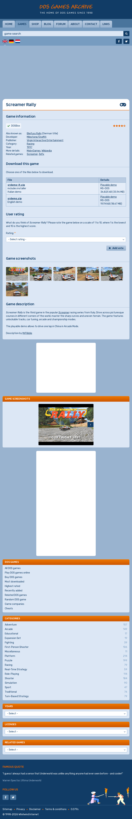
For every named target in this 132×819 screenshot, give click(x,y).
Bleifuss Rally (34, 133)
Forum (60, 24)
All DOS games (13, 568)
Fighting (66, 642)
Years (9, 706)
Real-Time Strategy (66, 669)
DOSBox (15, 125)
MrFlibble (27, 333)
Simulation (66, 683)
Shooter (66, 678)
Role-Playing (66, 674)
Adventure (66, 625)
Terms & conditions (56, 809)
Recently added (13, 590)
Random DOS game (15, 599)
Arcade (66, 629)
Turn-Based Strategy (66, 696)
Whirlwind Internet (29, 814)
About (75, 24)
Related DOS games (16, 595)
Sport (66, 687)
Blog (47, 24)
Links (106, 24)
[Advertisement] (66, 70)
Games (22, 24)
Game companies (14, 604)
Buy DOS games (13, 577)
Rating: (10, 233)
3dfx (41, 154)
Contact (91, 24)
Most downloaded (14, 581)
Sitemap (7, 809)
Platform (66, 656)
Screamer (32, 154)
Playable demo (108, 185)
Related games (15, 742)
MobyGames (34, 150)
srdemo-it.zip (16, 185)
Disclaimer (35, 809)
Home (9, 24)
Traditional (66, 692)
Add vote (118, 248)
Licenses (10, 724)
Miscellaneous (66, 651)
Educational (66, 633)
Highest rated (12, 586)
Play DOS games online (17, 572)
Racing (30, 143)
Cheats (9, 608)
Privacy (20, 809)
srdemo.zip (15, 198)
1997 (29, 147)
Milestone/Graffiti (36, 136)
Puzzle (66, 660)
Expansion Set (66, 638)
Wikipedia (47, 150)
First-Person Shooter (66, 647)
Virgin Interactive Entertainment (45, 140)
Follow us (10, 789)
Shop (35, 24)
